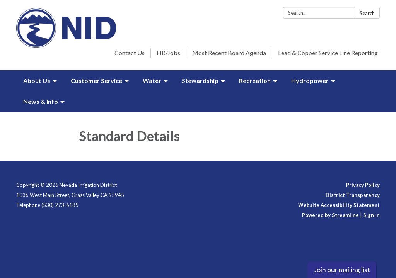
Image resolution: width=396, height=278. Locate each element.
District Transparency (353, 195)
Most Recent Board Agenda (229, 52)
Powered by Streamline (330, 215)
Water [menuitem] (152, 80)
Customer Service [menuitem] (96, 80)
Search (367, 13)
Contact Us (129, 52)
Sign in (371, 215)
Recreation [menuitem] (255, 80)
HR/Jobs (168, 52)
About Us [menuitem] (36, 80)
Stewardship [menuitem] (200, 80)
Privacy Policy (363, 185)
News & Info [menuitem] (40, 101)
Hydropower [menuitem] (310, 80)
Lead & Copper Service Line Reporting (328, 52)
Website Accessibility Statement (339, 205)
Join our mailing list (342, 270)
